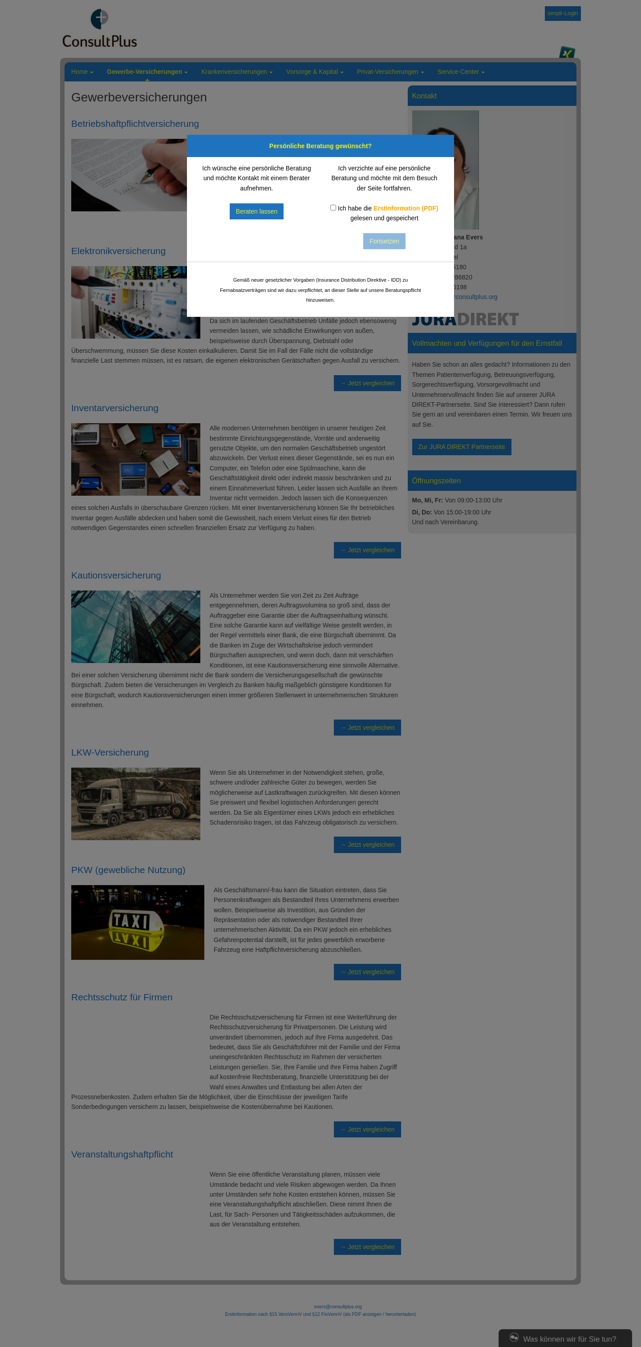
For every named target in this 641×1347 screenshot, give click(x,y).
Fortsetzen (384, 241)
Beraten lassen (256, 211)
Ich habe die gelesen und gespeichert (384, 213)
